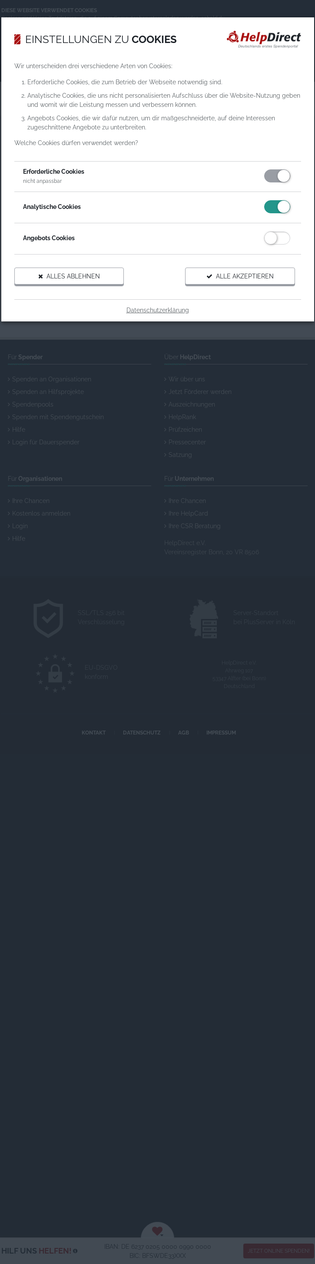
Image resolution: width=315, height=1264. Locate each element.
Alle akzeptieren (240, 276)
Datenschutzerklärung (157, 310)
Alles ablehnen (69, 276)
